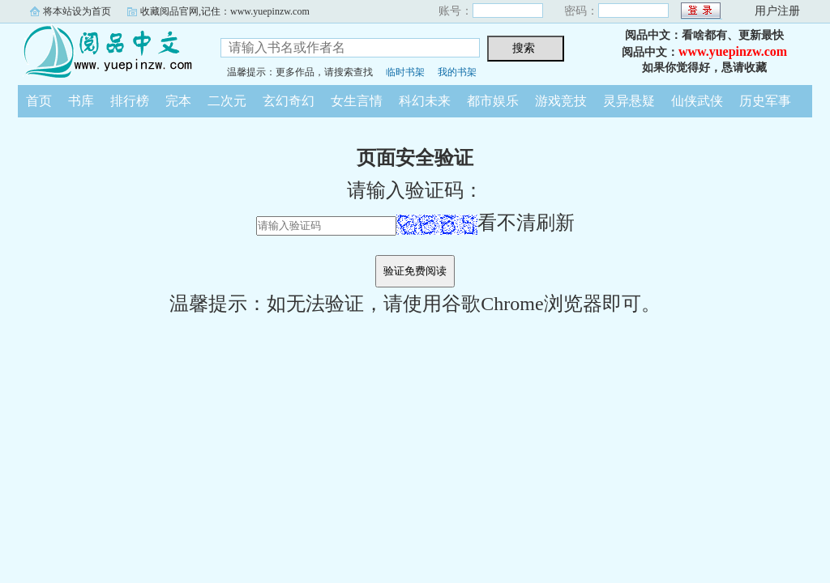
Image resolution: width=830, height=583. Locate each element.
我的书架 (457, 72)
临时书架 (405, 72)
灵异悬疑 (629, 101)
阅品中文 (107, 51)
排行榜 (129, 101)
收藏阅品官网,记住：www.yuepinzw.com (225, 11)
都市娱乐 (493, 101)
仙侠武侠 (697, 101)
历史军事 (765, 101)
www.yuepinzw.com (732, 51)
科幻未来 (425, 101)
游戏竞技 (561, 101)
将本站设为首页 (77, 11)
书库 (81, 101)
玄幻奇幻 (288, 101)
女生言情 (357, 101)
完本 (178, 101)
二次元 (227, 101)
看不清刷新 (485, 222)
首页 (39, 101)
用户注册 (777, 11)
